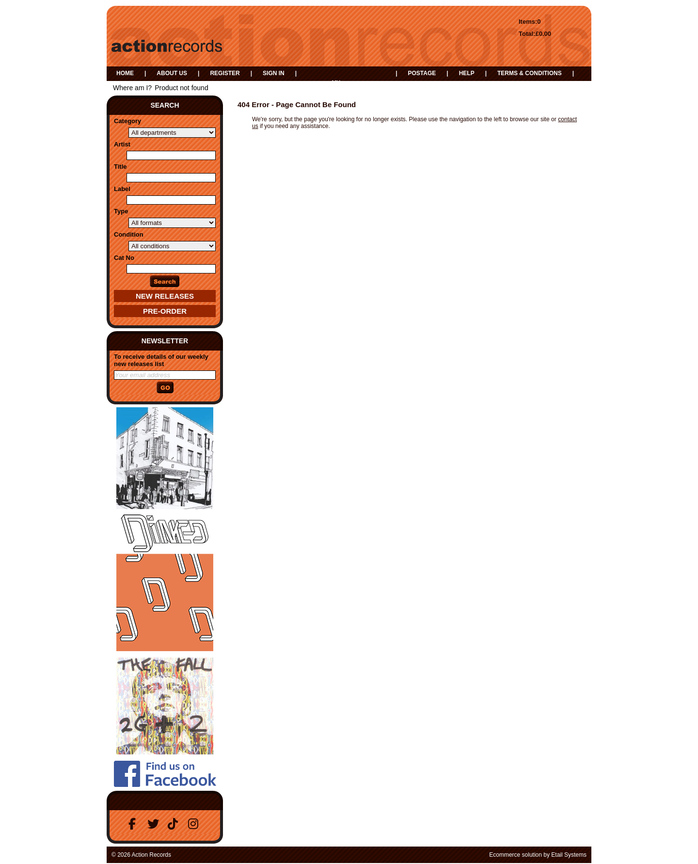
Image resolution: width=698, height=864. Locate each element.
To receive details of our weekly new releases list (161, 360)
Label (122, 188)
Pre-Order (165, 311)
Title (120, 166)
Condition (128, 234)
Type (121, 211)
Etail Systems (569, 854)
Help (467, 73)
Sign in (274, 73)
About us (172, 73)
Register (224, 73)
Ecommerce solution (515, 854)
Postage (422, 73)
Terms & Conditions (529, 73)
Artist (122, 144)
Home (125, 73)
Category (127, 121)
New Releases (165, 296)
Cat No (124, 257)
